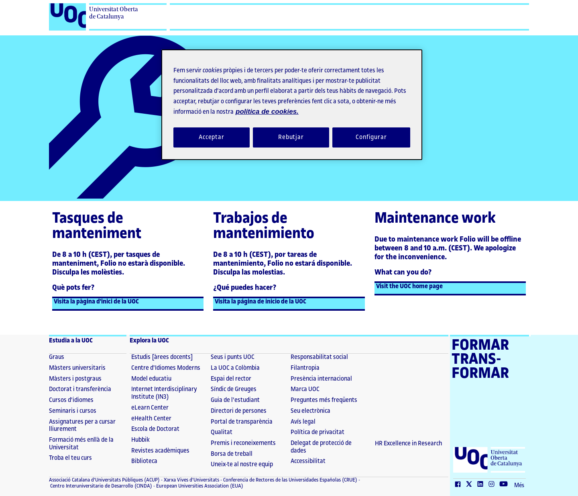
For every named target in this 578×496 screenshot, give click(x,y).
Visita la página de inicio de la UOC (260, 301)
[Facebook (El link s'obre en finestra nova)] (459, 485)
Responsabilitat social (319, 357)
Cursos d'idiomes (71, 400)
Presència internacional (321, 378)
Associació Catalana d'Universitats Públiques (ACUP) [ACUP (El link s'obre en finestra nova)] (104, 480)
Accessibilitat (308, 461)
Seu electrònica (310, 411)
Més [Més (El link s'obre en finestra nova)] (519, 485)
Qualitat (221, 432)
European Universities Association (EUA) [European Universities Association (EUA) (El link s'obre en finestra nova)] (199, 486)
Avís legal (303, 421)
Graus (56, 357)
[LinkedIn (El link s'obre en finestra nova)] (482, 485)
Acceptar (211, 137)
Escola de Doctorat (155, 429)
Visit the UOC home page (409, 286)
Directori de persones (239, 411)
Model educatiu (151, 378)
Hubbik (140, 440)
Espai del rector (231, 378)
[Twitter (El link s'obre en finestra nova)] (471, 485)
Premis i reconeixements (243, 443)
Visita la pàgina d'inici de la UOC (96, 301)
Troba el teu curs (70, 458)
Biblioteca (144, 461)
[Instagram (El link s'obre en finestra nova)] (493, 485)
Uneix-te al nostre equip (242, 464)
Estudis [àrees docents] (162, 357)
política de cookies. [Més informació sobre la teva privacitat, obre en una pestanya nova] (267, 111)
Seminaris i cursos (72, 411)
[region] (291, 104)
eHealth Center (151, 418)
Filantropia (305, 368)
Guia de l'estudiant (235, 400)
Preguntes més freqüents (324, 400)
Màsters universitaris (77, 368)
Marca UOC (305, 389)
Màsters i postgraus (75, 378)
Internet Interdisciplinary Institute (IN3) (164, 393)
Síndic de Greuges (233, 389)
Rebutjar (291, 137)
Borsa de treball (231, 454)
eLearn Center (150, 407)
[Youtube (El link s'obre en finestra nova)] (505, 485)
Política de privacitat (317, 432)
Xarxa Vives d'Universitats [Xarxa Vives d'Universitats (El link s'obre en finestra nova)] (191, 480)
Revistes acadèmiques (160, 450)
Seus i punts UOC (232, 357)
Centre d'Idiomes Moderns (165, 368)
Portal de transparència (242, 421)
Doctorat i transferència (80, 389)
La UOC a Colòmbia (235, 368)
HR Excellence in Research (408, 443)
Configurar (371, 137)
